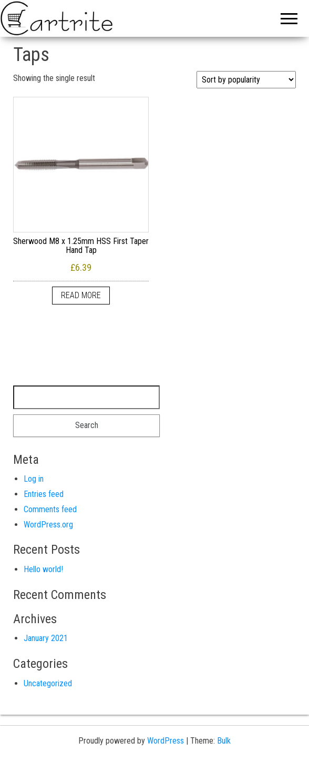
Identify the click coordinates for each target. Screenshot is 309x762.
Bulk (224, 741)
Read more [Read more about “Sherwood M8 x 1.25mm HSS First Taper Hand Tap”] (81, 295)
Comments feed (50, 509)
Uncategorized (48, 683)
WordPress (165, 741)
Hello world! (43, 569)
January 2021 (46, 638)
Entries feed (44, 494)
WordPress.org (48, 525)
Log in (34, 479)
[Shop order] (246, 79)
